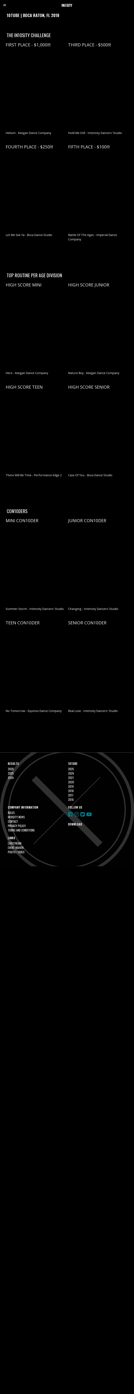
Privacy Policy (17, 826)
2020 (71, 782)
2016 (71, 799)
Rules (11, 812)
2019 (71, 786)
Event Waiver (16, 847)
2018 (71, 791)
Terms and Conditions (21, 830)
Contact (13, 821)
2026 (11, 769)
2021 (71, 777)
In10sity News (16, 817)
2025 (11, 773)
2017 (70, 795)
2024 (11, 777)
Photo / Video (16, 852)
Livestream (14, 843)
